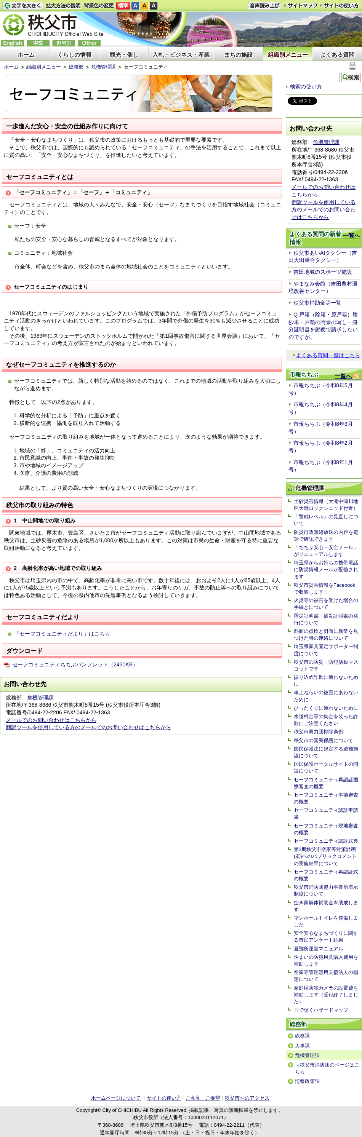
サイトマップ (301, 5)
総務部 (76, 67)
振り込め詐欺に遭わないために (326, 680)
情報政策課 (307, 1081)
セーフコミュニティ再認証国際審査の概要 (326, 783)
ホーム (26, 54)
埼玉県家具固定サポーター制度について (326, 650)
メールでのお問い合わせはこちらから (51, 720)
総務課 (302, 1036)
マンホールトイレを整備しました (326, 921)
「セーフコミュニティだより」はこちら (62, 634)
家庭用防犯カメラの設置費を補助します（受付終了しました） (326, 994)
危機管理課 (103, 67)
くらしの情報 (74, 54)
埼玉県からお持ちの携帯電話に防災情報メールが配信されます (326, 569)
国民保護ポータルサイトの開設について (326, 767)
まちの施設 (238, 54)
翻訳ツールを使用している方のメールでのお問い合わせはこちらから (88, 727)
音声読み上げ (264, 6)
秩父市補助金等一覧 (317, 303)
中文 (38, 43)
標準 (123, 6)
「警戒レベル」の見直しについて (326, 520)
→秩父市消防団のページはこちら (327, 1068)
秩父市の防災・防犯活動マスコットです (326, 665)
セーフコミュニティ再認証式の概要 (326, 875)
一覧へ (351, 235)
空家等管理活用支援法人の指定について (326, 975)
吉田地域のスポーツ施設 (322, 272)
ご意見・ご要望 (203, 1098)
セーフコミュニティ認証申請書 (326, 813)
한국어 (63, 43)
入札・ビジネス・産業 (181, 54)
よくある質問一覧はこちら (326, 355)
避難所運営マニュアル (318, 949)
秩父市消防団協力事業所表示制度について (326, 890)
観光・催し (124, 54)
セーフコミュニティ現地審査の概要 (326, 829)
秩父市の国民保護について (323, 740)
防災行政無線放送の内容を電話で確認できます (326, 535)
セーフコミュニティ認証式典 (326, 841)
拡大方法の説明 (63, 6)
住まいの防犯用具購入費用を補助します (326, 960)
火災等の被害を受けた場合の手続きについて (326, 603)
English (12, 43)
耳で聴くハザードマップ (321, 1010)
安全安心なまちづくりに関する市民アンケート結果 (326, 936)
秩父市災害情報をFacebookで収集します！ (324, 588)
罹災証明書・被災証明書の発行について (326, 619)
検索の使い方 (306, 86)
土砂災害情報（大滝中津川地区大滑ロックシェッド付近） (326, 504)
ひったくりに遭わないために (326, 708)
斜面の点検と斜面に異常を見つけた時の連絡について (326, 634)
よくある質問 (337, 54)
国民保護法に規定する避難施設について (326, 752)
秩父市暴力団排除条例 (318, 732)
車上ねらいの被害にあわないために (326, 696)
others (89, 43)
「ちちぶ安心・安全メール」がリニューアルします (326, 551)
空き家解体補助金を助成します (326, 906)
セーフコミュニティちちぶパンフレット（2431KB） (75, 664)
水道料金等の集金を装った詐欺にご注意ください (326, 720)
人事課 (302, 1046)
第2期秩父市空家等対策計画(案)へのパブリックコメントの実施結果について (325, 856)
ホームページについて (116, 1098)
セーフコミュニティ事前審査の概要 (326, 798)
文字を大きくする (22, 6)
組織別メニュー (288, 54)
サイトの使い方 (339, 5)
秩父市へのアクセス (247, 1098)
